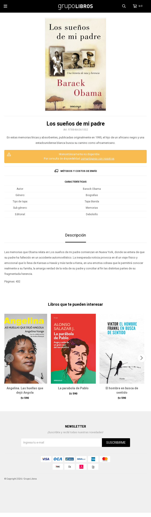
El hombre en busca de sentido (122, 390)
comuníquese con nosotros (97, 158)
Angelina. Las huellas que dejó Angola (25, 390)
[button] (141, 358)
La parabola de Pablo (73, 388)
